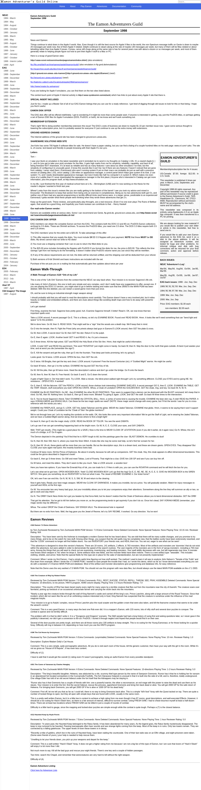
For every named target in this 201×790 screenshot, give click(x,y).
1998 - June (9, 214)
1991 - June (9, 114)
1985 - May (9, 40)
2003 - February (11, 262)
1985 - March (10, 36)
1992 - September (12, 132)
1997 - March (10, 196)
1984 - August (10, 25)
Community (136, 6)
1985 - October (10, 47)
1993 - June (9, 143)
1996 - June (9, 186)
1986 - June (9, 50)
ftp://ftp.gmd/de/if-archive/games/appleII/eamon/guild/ (55, 65)
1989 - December (11, 92)
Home (62, 6)
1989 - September (12, 89)
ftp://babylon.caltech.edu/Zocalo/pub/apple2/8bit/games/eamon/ (59, 82)
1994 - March (10, 153)
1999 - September (12, 233)
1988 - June (9, 71)
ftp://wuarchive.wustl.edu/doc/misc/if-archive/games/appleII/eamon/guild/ (63, 69)
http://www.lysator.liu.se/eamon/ (45, 86)
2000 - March (10, 240)
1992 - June (9, 128)
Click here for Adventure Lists (44, 770)
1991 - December (11, 121)
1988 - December (11, 78)
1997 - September (12, 204)
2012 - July (9, 278)
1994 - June (9, 157)
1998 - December (11, 222)
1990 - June (9, 99)
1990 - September (12, 103)
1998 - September (12, 218)
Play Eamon (86, 6)
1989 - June (9, 85)
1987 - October (10, 58)
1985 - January (10, 32)
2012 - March (10, 275)
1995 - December (11, 178)
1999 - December (11, 237)
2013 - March (10, 282)
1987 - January (10, 54)
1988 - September (12, 74)
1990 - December (11, 107)
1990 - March (10, 96)
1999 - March (10, 226)
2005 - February (11, 271)
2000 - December (11, 251)
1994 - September (12, 160)
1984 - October (10, 29)
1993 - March (10, 139)
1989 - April (9, 65)
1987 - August (10, 294)
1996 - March (10, 182)
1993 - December (11, 150)
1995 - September (12, 175)
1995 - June (9, 171)
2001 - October (10, 258)
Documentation (119, 6)
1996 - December (11, 193)
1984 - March (10, 18)
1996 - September (12, 189)
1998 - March (10, 211)
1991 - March (10, 110)
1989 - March (10, 81)
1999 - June (9, 229)
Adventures (102, 6)
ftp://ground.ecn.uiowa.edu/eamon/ (46, 78)
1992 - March (10, 125)
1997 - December (11, 207)
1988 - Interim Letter (13, 61)
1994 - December (11, 164)
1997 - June (9, 200)
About (73, 6)
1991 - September (12, 117)
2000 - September (12, 247)
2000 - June (9, 244)
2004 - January (10, 265)
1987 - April (9, 288)
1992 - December (11, 135)
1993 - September (12, 146)
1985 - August (10, 43)
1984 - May (9, 22)
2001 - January (10, 255)
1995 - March (10, 168)
